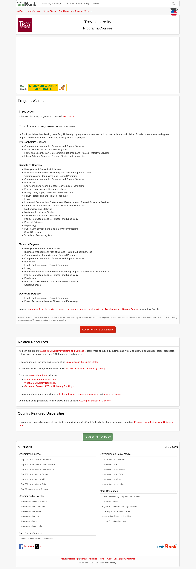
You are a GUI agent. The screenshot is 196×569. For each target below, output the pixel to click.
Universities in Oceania (31, 526)
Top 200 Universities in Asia (33, 484)
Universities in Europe (31, 511)
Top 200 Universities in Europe (35, 474)
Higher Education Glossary (114, 521)
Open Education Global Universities (37, 539)
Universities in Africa (30, 516)
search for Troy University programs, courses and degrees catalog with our (83, 309)
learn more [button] (68, 116)
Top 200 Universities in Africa (34, 479)
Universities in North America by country (85, 368)
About (63, 559)
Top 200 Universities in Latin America (37, 469)
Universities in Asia (29, 521)
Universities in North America (34, 501)
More (96, 3)
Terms (101, 559)
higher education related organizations (78, 394)
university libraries (113, 394)
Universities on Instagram (113, 469)
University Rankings (51, 3)
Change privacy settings (124, 559)
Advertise (93, 559)
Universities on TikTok (112, 479)
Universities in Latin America (34, 506)
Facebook (26, 546)
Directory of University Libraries (116, 511)
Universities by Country (77, 3)
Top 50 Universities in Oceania (34, 489)
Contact (83, 559)
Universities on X (109, 464)
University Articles (110, 501)
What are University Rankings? (40, 383)
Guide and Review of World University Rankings (49, 386)
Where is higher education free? (40, 379)
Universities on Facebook (113, 459)
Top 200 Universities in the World (36, 459)
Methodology (73, 559)
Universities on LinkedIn (113, 484)
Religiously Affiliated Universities (116, 516)
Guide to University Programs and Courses (62, 351)
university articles (38, 375)
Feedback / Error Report (98, 436)
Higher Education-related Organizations (119, 506)
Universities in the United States (82, 362)
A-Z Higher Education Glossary (95, 400)
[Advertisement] (98, 59)
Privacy (109, 559)
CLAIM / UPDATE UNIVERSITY (97, 329)
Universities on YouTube (113, 474)
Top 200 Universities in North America (38, 464)
